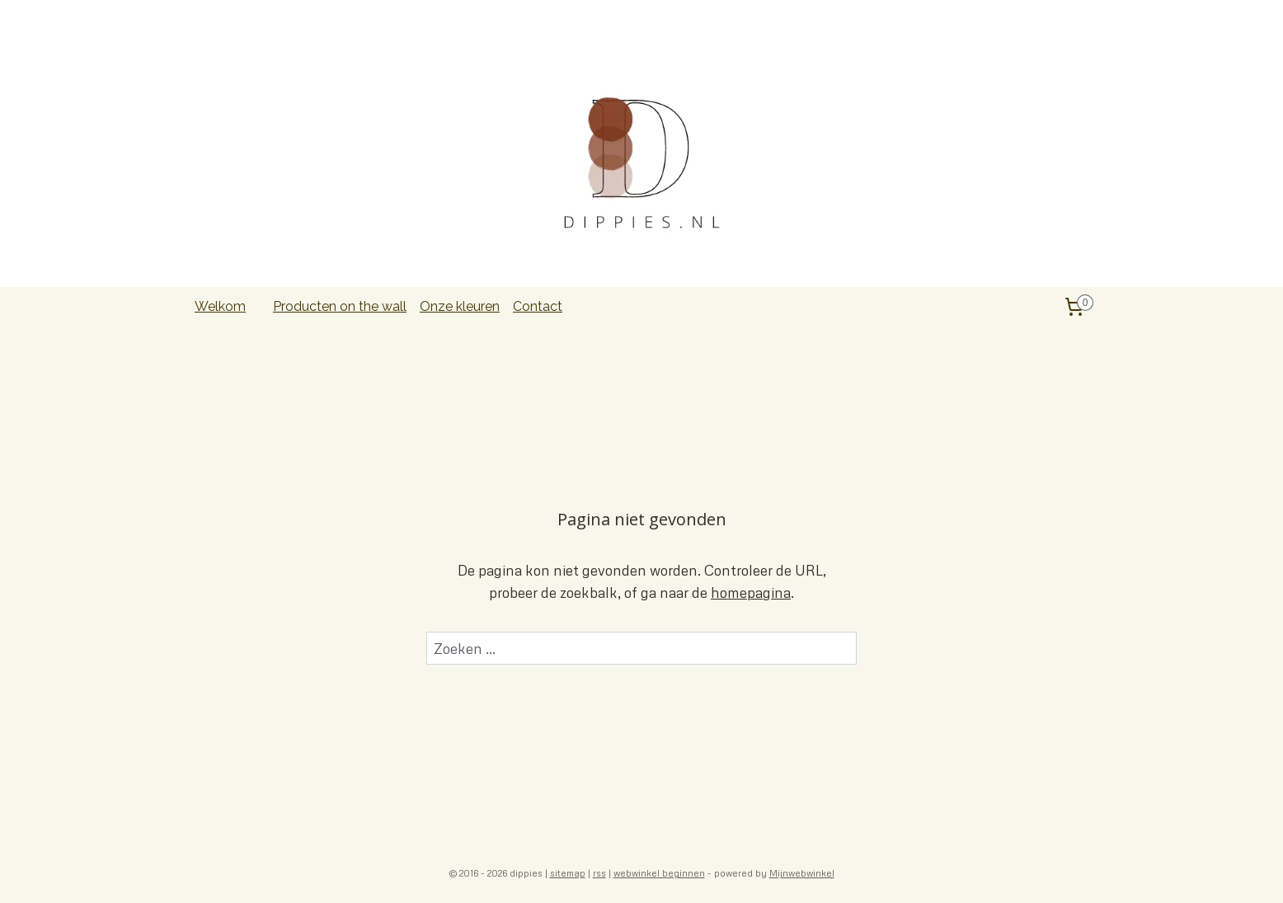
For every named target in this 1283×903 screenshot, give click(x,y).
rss (599, 873)
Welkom (220, 306)
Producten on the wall (340, 306)
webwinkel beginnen (659, 873)
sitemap (567, 873)
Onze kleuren (460, 306)
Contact (537, 306)
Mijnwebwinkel (801, 873)
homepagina (751, 592)
